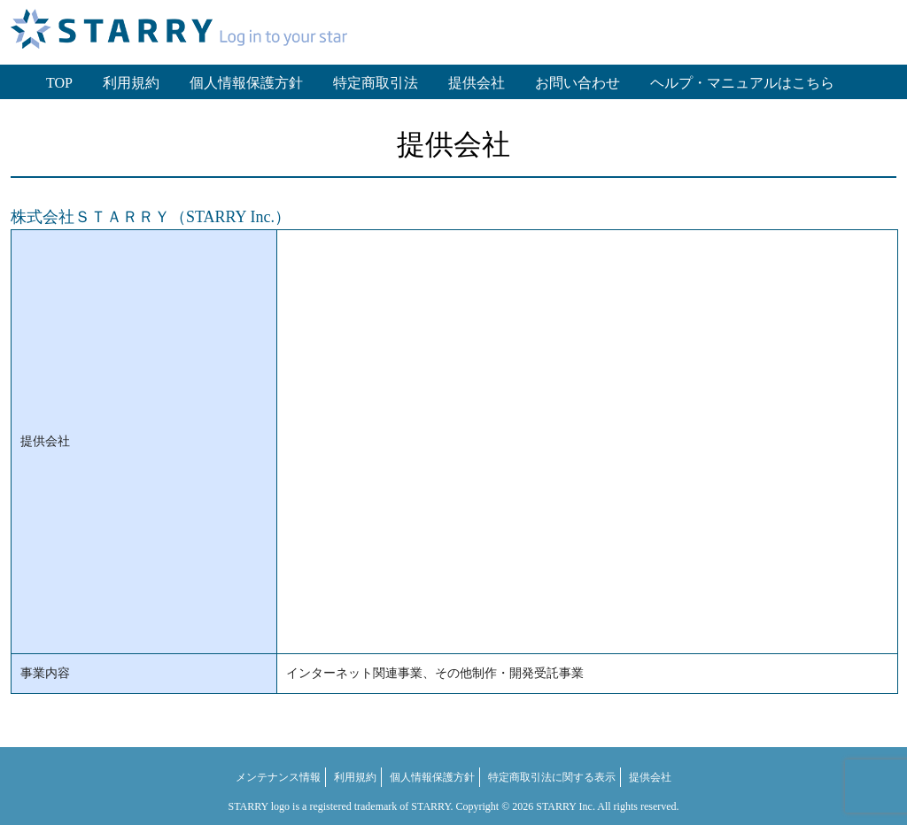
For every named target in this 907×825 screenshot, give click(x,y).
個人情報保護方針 (246, 82)
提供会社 (476, 82)
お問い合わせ (577, 82)
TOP (59, 82)
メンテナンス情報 (278, 777)
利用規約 (131, 82)
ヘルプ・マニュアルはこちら (742, 82)
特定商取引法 (375, 82)
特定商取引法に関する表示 (552, 777)
